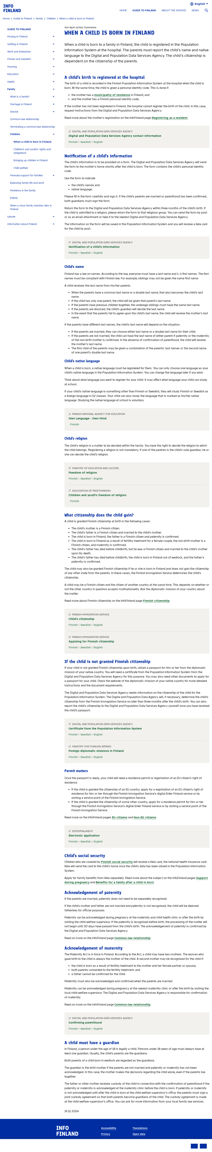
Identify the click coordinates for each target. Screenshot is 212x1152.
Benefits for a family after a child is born (125, 882)
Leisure (11, 216)
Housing (12, 66)
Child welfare (21, 168)
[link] (12, 8)
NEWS (195, 10)
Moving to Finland (17, 36)
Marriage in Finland (21, 104)
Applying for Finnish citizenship (91, 641)
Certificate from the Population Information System (105, 728)
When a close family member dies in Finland (31, 207)
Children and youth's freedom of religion (97, 495)
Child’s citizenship (81, 619)
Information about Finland (22, 224)
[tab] (32, 36)
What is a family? (20, 96)
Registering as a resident (169, 117)
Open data (139, 1134)
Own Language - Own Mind (88, 418)
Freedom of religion (83, 472)
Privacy (105, 1134)
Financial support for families (26, 175)
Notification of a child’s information (94, 246)
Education (13, 74)
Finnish (73, 142)
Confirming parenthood (85, 1022)
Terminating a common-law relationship (32, 126)
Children (15, 134)
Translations (140, 1128)
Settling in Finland (17, 44)
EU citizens (119, 817)
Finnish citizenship (156, 600)
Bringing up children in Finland (31, 160)
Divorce (14, 111)
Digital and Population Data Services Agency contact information (115, 135)
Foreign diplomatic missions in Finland (96, 751)
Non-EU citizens (145, 817)
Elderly (14, 198)
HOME (123, 10)
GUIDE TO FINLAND (144, 10)
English (98, 142)
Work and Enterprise (19, 51)
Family (11, 89)
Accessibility (108, 1128)
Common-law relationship (24, 119)
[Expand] (53, 36)
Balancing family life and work (27, 182)
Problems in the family (23, 190)
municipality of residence (112, 95)
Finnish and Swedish (19, 59)
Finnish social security (117, 862)
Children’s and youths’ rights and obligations (32, 151)
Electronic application (84, 835)
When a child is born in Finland (32, 141)
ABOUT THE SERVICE (174, 10)
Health (10, 81)
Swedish (85, 142)
